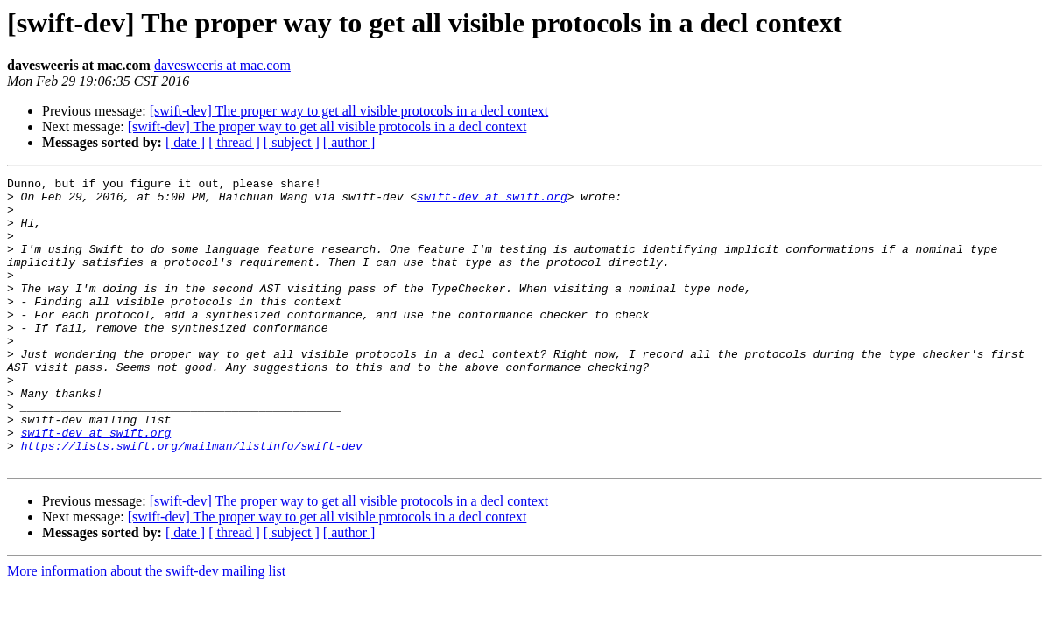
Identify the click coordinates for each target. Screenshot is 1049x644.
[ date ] (185, 142)
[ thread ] (234, 142)
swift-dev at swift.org (492, 201)
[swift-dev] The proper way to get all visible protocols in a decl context (349, 110)
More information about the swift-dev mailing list (146, 628)
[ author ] (349, 142)
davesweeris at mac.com (222, 65)
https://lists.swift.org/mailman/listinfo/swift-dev (192, 500)
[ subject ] (292, 142)
